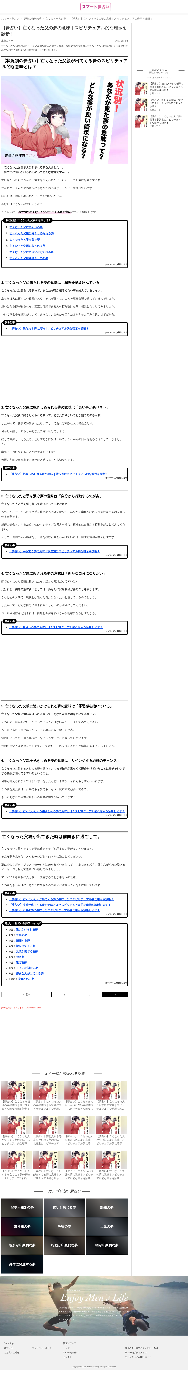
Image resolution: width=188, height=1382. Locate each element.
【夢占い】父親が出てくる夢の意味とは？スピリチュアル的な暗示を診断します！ (60, 904)
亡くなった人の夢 (56, 18)
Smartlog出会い (71, 1352)
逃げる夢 (21, 962)
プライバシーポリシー (43, 1348)
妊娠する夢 (23, 940)
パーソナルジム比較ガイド (138, 1357)
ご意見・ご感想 (11, 1352)
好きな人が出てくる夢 (30, 973)
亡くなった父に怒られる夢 (26, 227)
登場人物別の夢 (32, 18)
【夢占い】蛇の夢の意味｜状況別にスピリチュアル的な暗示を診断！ (166, 103)
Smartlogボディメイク (136, 1352)
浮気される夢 (26, 978)
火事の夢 (21, 935)
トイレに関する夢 (27, 967)
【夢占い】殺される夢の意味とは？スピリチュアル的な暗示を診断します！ (56, 627)
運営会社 (8, 1348)
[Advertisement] (32, 1036)
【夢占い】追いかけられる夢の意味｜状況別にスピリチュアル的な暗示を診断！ (166, 86)
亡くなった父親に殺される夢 (27, 245)
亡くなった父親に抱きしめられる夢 (32, 233)
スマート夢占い (10, 18)
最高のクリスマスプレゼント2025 (141, 1348)
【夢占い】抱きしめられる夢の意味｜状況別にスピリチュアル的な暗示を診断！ (58, 473)
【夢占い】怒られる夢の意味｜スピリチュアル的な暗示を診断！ (49, 328)
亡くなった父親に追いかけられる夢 (32, 252)
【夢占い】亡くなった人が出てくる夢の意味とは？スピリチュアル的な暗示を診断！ (61, 899)
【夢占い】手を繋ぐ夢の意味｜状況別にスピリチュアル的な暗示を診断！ (54, 551)
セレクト (67, 1357)
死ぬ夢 (20, 956)
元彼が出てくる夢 (27, 951)
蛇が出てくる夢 (25, 945)
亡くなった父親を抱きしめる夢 (29, 258)
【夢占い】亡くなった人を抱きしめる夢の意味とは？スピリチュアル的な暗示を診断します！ (67, 811)
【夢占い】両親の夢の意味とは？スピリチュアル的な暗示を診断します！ (54, 910)
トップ (66, 1348)
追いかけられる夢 (27, 929)
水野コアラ (7, 40)
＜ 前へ (26, 994)
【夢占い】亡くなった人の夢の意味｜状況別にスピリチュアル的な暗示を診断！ (166, 119)
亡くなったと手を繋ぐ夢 (25, 239)
